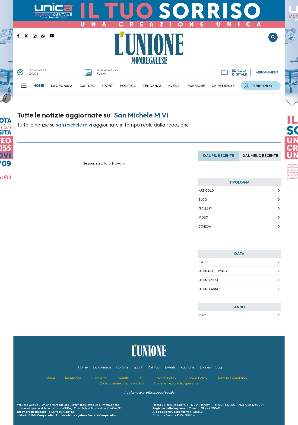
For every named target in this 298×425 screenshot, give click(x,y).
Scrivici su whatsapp (45, 35)
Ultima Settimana (213, 271)
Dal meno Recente (260, 155)
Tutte (204, 262)
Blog (203, 199)
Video (203, 217)
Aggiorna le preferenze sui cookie (149, 392)
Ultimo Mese (209, 280)
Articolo (206, 190)
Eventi (101, 73)
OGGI (33, 73)
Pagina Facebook (20, 35)
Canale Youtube (52, 35)
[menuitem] (38, 86)
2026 (202, 315)
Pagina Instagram (37, 35)
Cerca (273, 37)
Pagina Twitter (28, 35)
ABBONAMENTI (267, 72)
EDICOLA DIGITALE (234, 72)
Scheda (205, 226)
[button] (23, 86)
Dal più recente (218, 155)
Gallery (205, 208)
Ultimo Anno (209, 289)
